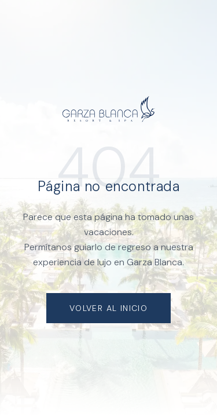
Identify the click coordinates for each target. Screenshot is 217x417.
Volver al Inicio (108, 308)
